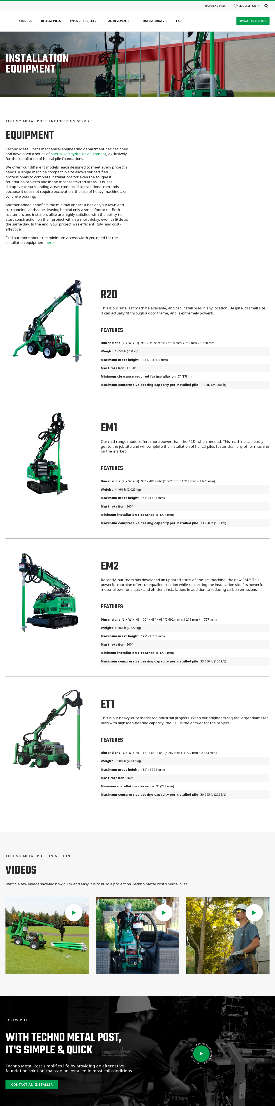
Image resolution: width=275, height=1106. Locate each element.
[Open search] (266, 6)
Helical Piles (51, 21)
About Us (25, 21)
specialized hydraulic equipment (78, 153)
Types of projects (82, 21)
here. (50, 242)
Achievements (118, 21)
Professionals (153, 21)
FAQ (179, 21)
